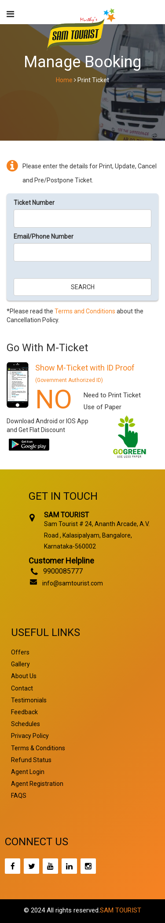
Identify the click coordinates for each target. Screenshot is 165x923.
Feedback (24, 712)
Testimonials (29, 700)
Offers (20, 652)
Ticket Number (34, 202)
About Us (24, 676)
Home (64, 80)
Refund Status (31, 759)
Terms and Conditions (85, 311)
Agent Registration (37, 783)
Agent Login (27, 771)
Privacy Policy (30, 735)
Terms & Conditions (38, 748)
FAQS (18, 795)
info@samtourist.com (72, 583)
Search (83, 287)
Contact (22, 688)
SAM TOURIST (120, 910)
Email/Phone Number (43, 236)
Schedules (25, 723)
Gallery (20, 664)
